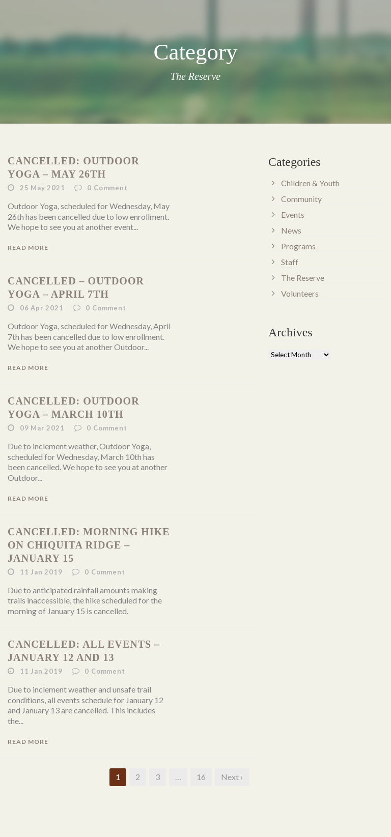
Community (301, 199)
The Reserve (302, 277)
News (291, 230)
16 (201, 777)
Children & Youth (310, 183)
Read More (28, 247)
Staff (289, 262)
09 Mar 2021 (42, 428)
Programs (298, 246)
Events (292, 214)
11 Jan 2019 (41, 572)
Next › (232, 777)
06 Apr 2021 (42, 308)
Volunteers (300, 293)
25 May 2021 (42, 188)
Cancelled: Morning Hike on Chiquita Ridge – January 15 (89, 545)
